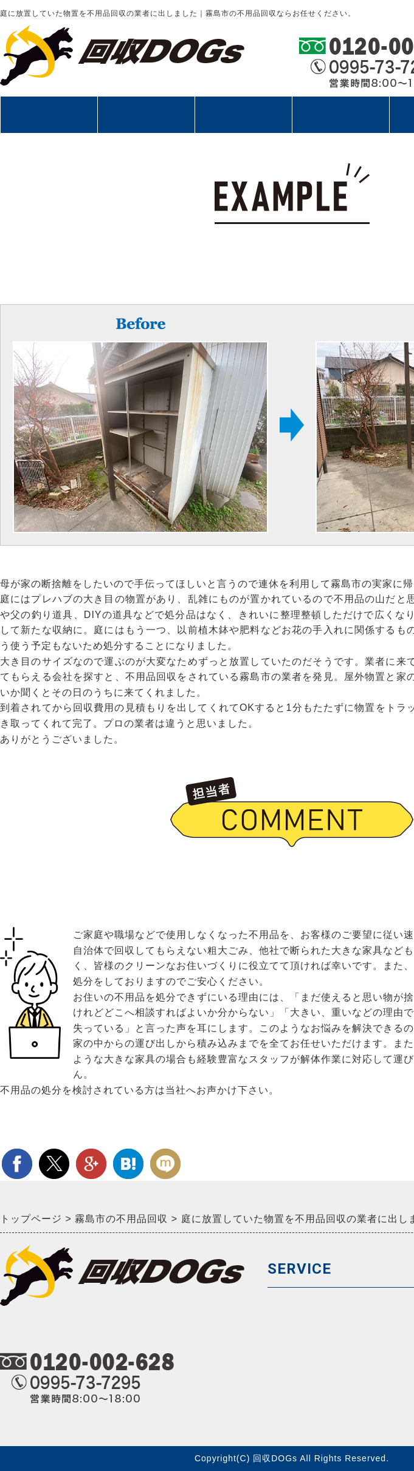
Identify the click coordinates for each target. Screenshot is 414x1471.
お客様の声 (340, 114)
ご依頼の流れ (146, 114)
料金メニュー (243, 114)
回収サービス (48, 121)
